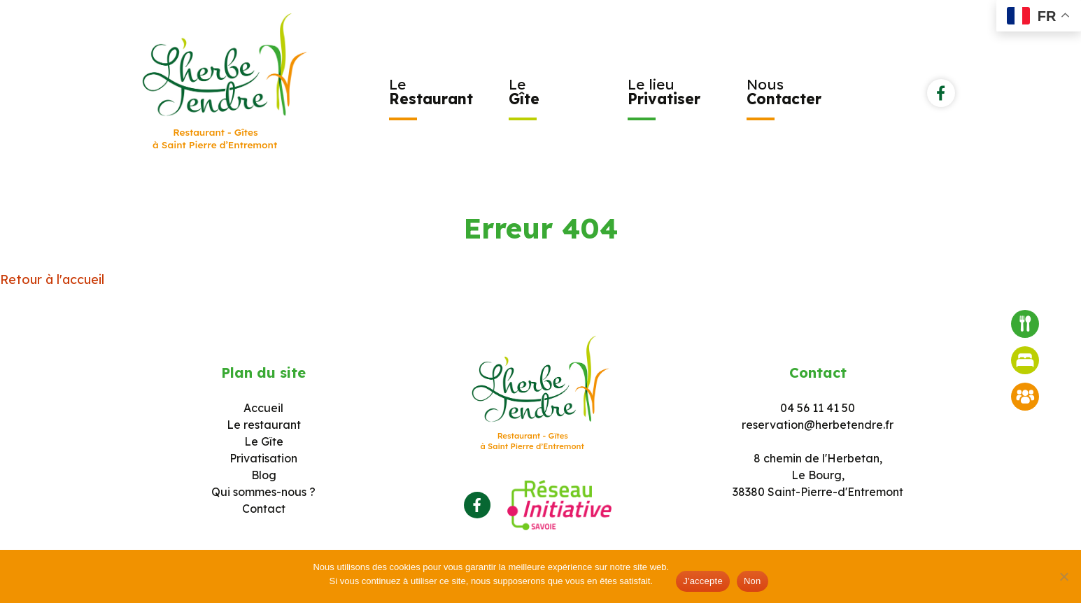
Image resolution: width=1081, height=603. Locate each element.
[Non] (1064, 576)
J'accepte (703, 581)
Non (752, 581)
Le (431, 91)
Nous (784, 91)
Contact (263, 509)
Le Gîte (263, 441)
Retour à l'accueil (52, 279)
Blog (263, 475)
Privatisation (263, 458)
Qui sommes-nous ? (263, 492)
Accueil (263, 408)
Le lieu (664, 91)
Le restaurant (264, 425)
